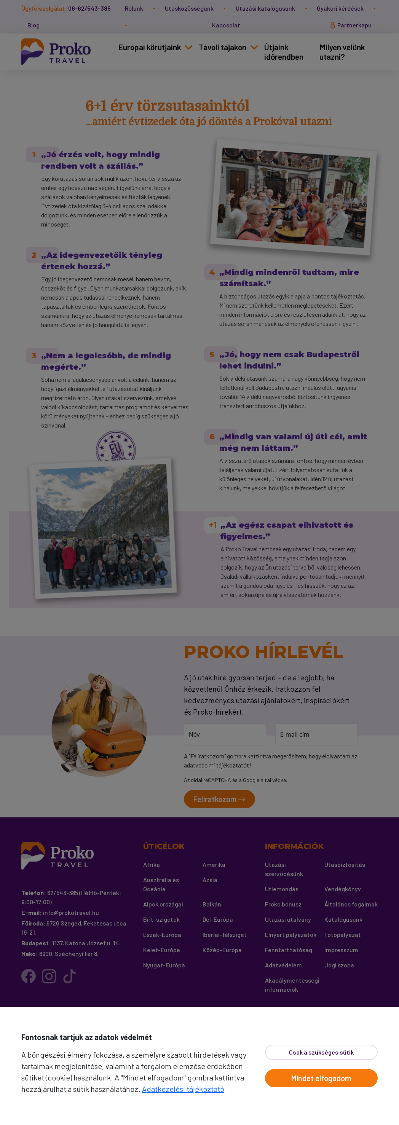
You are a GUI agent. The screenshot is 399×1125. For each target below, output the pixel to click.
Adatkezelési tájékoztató (183, 1088)
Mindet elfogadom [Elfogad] (321, 1078)
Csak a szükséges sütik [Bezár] (321, 1052)
